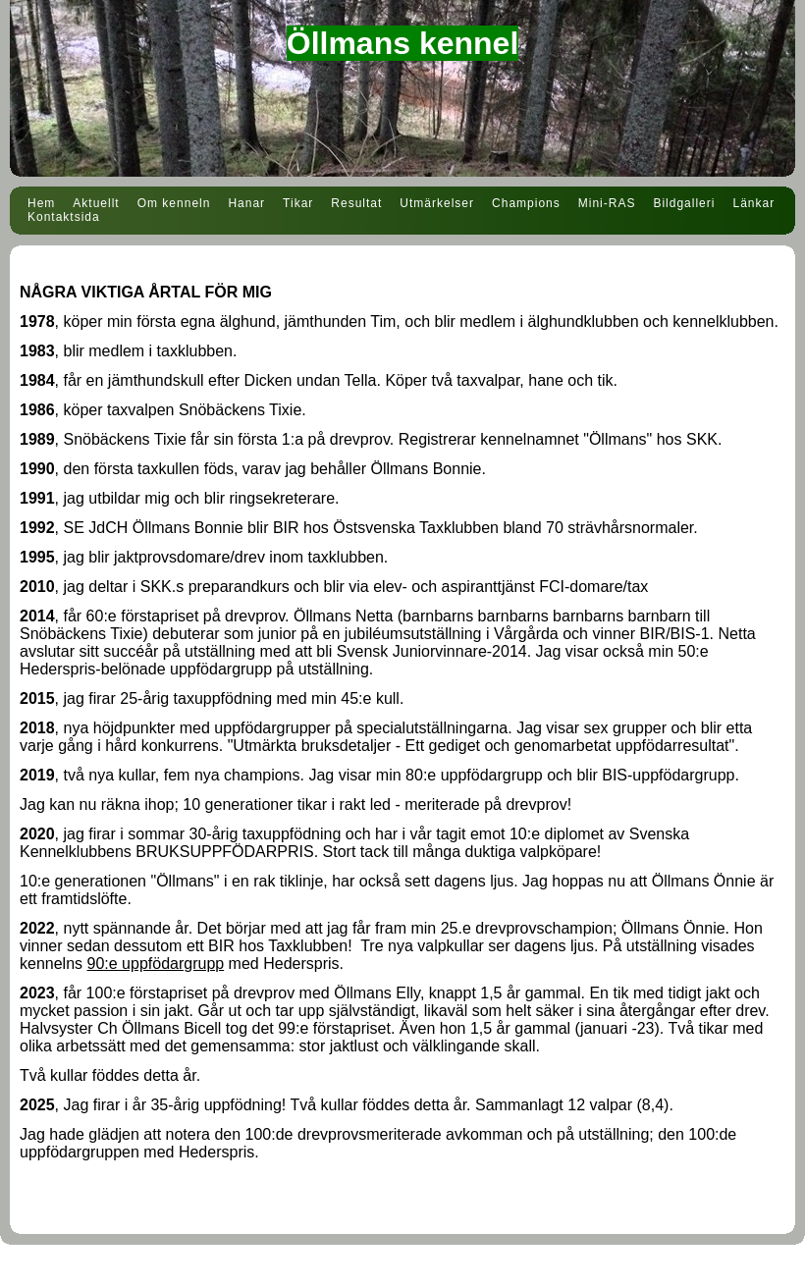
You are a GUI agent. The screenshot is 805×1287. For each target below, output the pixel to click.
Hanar (246, 203)
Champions (526, 203)
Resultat (356, 203)
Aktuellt (96, 203)
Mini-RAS (607, 203)
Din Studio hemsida (402, 1275)
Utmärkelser (437, 203)
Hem (41, 203)
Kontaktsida (63, 217)
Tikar (298, 203)
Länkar (753, 203)
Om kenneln (174, 203)
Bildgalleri (684, 203)
